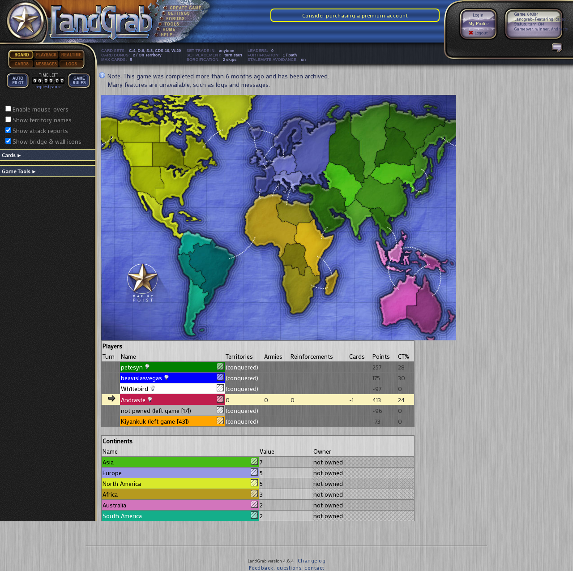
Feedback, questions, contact (287, 567)
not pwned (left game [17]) (156, 410)
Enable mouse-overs (40, 109)
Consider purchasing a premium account (355, 15)
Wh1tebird (134, 388)
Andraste (133, 399)
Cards (12, 155)
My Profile (478, 23)
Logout (478, 33)
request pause (48, 86)
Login (478, 15)
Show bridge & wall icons (47, 141)
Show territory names (42, 120)
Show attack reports (40, 130)
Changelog (312, 560)
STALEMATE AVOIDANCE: (278, 59)
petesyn (132, 367)
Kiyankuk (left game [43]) (155, 421)
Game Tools (19, 171)
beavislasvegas (141, 378)
